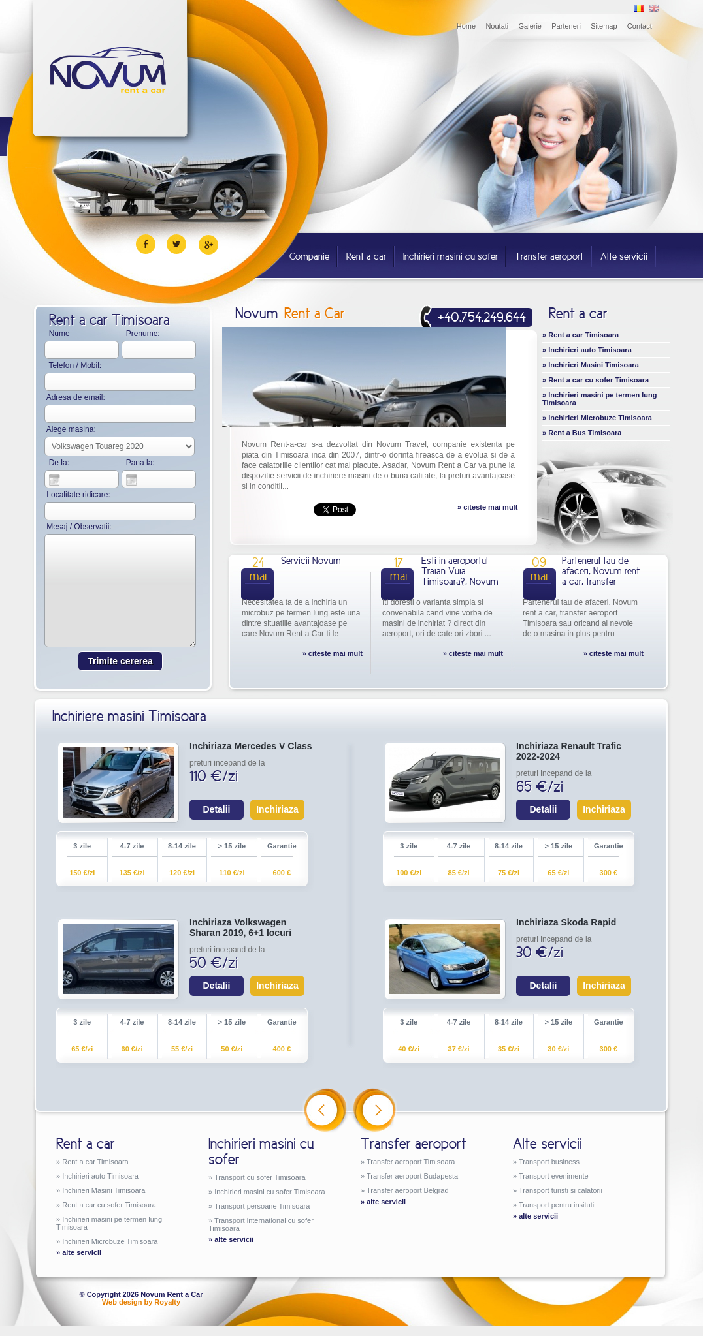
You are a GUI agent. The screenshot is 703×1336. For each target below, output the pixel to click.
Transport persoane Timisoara (262, 1206)
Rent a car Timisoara (583, 335)
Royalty (167, 1302)
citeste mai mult (490, 507)
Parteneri (566, 26)
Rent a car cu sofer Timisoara (598, 380)
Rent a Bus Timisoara (584, 433)
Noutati (496, 26)
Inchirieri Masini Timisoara (593, 365)
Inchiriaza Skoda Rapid (566, 922)
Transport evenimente (554, 1176)
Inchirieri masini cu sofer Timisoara (269, 1192)
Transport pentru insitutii (557, 1205)
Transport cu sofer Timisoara (260, 1177)
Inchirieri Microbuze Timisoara (600, 418)
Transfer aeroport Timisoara (411, 1162)
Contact (639, 26)
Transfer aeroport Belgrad (408, 1190)
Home (466, 26)
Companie (309, 256)
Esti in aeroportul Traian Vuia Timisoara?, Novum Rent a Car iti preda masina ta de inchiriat (460, 586)
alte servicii (81, 1252)
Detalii (216, 809)
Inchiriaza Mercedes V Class (250, 746)
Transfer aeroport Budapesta (412, 1176)
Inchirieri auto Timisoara (590, 350)
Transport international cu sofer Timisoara (261, 1224)
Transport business (549, 1162)
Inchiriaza (277, 809)
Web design (122, 1302)
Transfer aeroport (549, 256)
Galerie (530, 26)
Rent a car (366, 256)
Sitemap (604, 26)
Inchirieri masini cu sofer (450, 256)
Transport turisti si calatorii (560, 1190)
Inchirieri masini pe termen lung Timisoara (599, 399)
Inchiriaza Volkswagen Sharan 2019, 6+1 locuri (240, 927)
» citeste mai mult (332, 653)
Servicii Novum (311, 560)
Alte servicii (623, 256)
